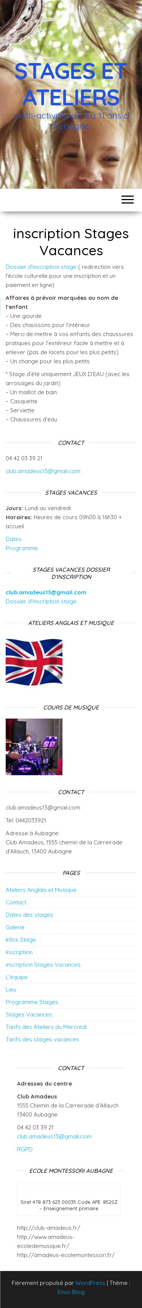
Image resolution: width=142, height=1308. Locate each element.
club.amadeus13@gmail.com (43, 471)
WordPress (90, 1282)
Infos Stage (21, 939)
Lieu (11, 989)
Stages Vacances (29, 1014)
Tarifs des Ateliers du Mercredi (46, 1026)
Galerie (15, 927)
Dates (14, 539)
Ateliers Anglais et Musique (41, 889)
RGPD (25, 1149)
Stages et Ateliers (71, 83)
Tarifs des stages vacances (42, 1039)
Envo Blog (71, 1292)
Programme (22, 548)
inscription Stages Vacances (43, 964)
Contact (16, 902)
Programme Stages (32, 1002)
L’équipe (17, 977)
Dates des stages (29, 914)
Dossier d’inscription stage (41, 266)
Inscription (19, 952)
